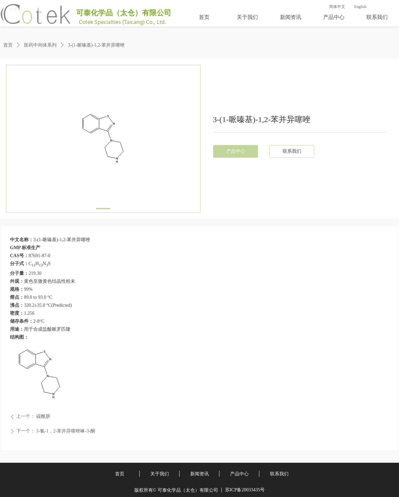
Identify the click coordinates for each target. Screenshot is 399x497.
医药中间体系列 (40, 45)
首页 (8, 45)
